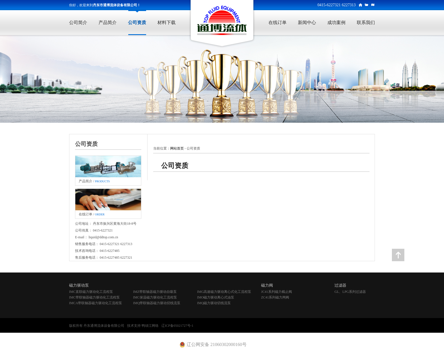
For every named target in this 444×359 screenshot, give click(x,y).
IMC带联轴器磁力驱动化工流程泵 (94, 297)
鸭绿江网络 (150, 326)
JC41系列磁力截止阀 (276, 292)
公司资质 (137, 22)
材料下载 (166, 22)
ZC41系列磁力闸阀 (275, 297)
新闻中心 (307, 22)
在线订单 (277, 22)
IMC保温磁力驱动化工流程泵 (155, 297)
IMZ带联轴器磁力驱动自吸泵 (155, 292)
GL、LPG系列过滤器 (350, 292)
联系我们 (366, 22)
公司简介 (78, 22)
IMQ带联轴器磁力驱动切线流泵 (156, 303)
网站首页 (177, 148)
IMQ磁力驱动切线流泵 (214, 303)
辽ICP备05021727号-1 (177, 326)
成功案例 (336, 22)
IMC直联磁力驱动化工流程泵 (91, 292)
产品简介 (108, 22)
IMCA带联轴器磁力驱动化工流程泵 (95, 303)
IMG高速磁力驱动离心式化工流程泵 (224, 292)
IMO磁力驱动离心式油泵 (215, 297)
